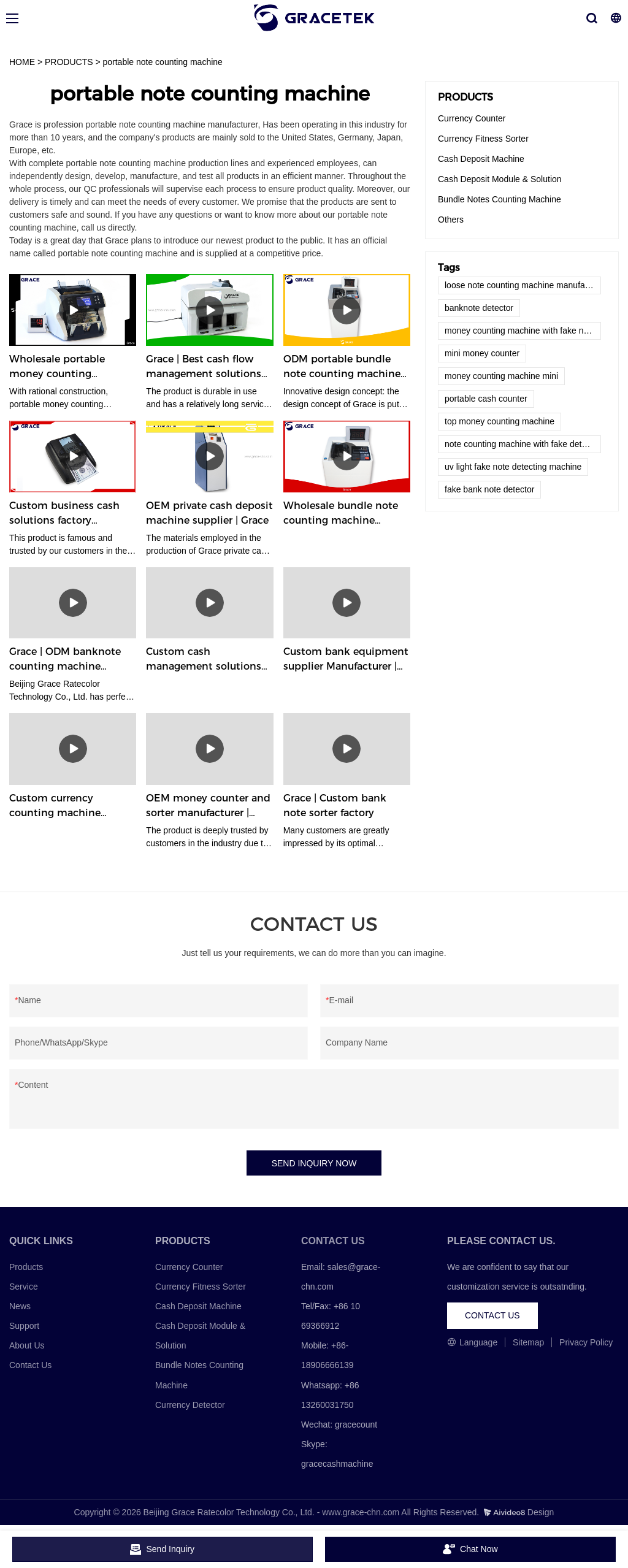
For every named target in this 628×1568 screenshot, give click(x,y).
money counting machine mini (501, 376)
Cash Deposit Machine (481, 159)
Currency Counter (472, 118)
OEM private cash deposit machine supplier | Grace (209, 513)
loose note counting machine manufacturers (523, 285)
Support (24, 1326)
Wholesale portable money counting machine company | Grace (58, 367)
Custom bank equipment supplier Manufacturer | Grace (345, 660)
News (20, 1306)
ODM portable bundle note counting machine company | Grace (341, 367)
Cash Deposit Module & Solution (500, 179)
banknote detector (479, 308)
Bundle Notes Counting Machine (499, 199)
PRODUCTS (69, 62)
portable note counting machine (163, 62)
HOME (22, 62)
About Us (27, 1346)
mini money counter (482, 353)
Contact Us (30, 1366)
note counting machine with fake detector (523, 444)
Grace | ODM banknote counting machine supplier (65, 660)
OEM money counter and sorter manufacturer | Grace (208, 806)
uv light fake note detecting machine (513, 467)
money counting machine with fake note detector (523, 330)
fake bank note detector (489, 489)
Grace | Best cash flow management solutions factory (203, 367)
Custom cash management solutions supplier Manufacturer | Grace (203, 660)
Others (451, 219)
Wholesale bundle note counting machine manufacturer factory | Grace (340, 514)
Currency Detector (190, 1405)
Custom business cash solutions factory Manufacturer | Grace (64, 514)
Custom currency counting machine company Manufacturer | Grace (69, 806)
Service (23, 1286)
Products (26, 1267)
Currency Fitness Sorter (483, 138)
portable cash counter (486, 398)
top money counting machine (499, 421)
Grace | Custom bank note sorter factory (334, 805)
